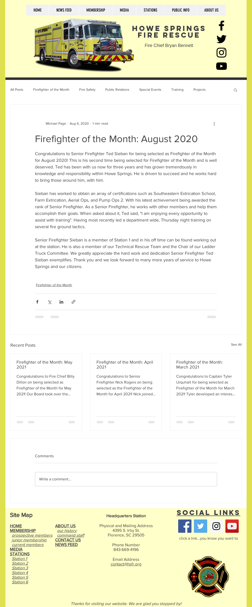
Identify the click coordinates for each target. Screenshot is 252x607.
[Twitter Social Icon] (200, 526)
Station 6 (20, 581)
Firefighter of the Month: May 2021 (44, 365)
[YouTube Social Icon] (232, 526)
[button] (235, 90)
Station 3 (20, 567)
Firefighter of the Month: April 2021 (124, 365)
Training (177, 89)
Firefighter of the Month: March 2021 (199, 365)
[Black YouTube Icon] (221, 66)
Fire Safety (87, 89)
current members (28, 544)
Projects (199, 89)
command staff (70, 535)
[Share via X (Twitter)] (49, 301)
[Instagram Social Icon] (216, 526)
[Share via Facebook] (37, 301)
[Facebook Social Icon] (184, 526)
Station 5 (20, 577)
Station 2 (20, 563)
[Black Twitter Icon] (221, 39)
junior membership (29, 539)
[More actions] (214, 123)
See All (236, 344)
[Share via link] (73, 301)
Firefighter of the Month (51, 89)
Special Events (150, 89)
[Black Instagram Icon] (221, 52)
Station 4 (20, 572)
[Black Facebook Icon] (221, 25)
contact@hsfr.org (126, 564)
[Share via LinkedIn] (61, 301)
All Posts (16, 89)
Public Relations (117, 89)
